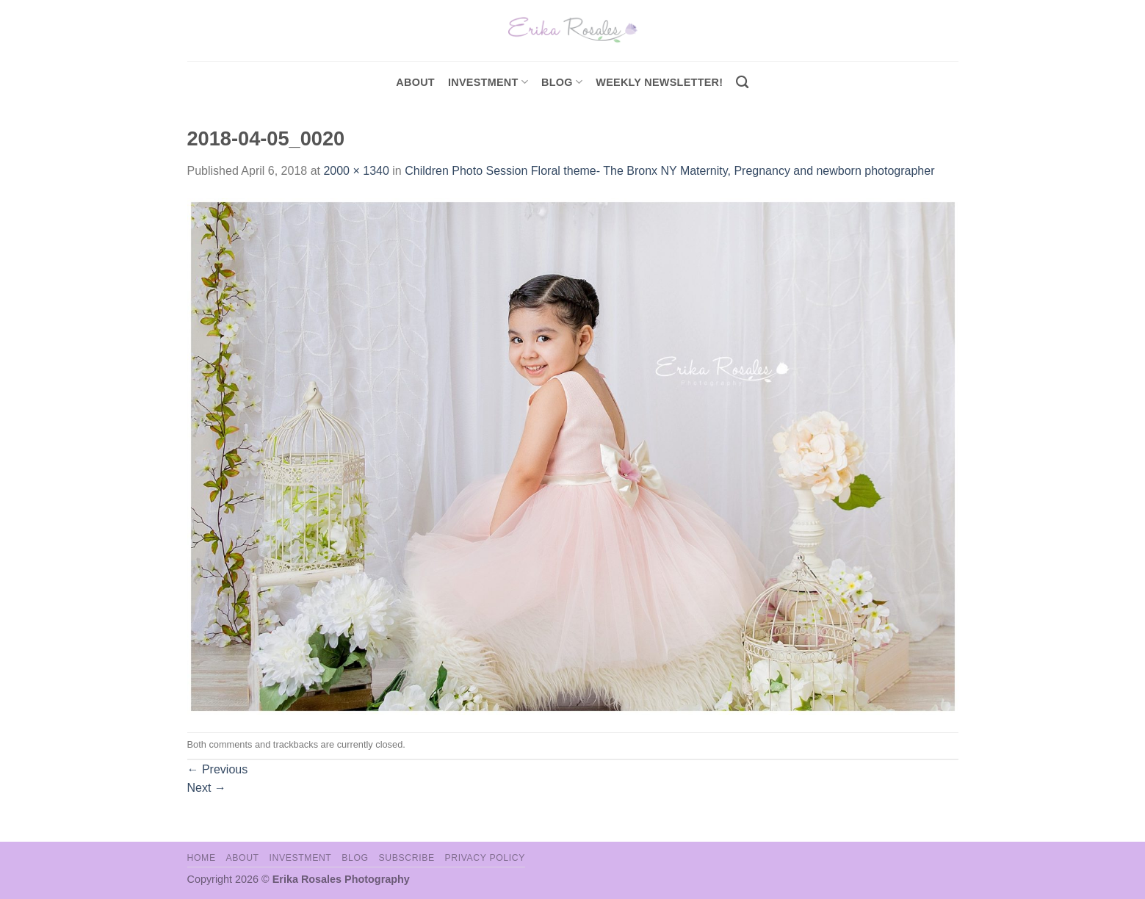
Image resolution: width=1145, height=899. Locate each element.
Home (201, 858)
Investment (300, 858)
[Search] (742, 83)
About (415, 82)
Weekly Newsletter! (659, 82)
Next (206, 787)
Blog (561, 82)
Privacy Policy (485, 858)
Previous (217, 769)
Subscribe (406, 858)
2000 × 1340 (356, 171)
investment (488, 82)
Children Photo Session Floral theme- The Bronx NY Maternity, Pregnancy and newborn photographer (669, 171)
